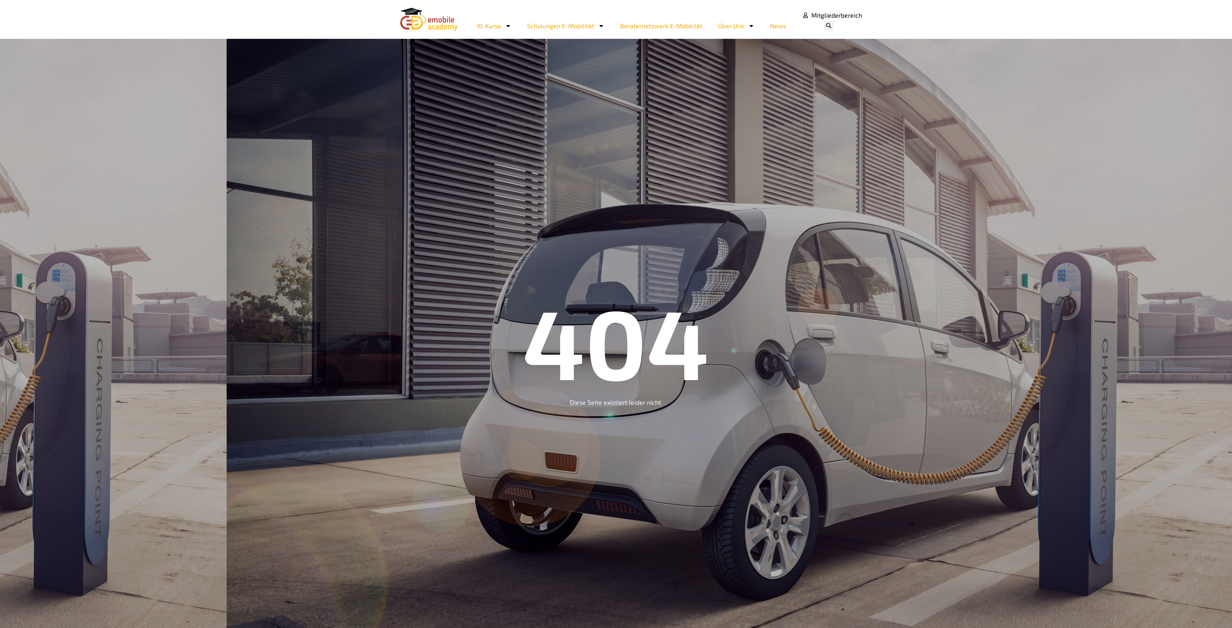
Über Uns (736, 26)
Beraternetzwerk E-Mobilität (661, 25)
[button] (829, 26)
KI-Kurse (494, 26)
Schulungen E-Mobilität (565, 26)
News (778, 25)
